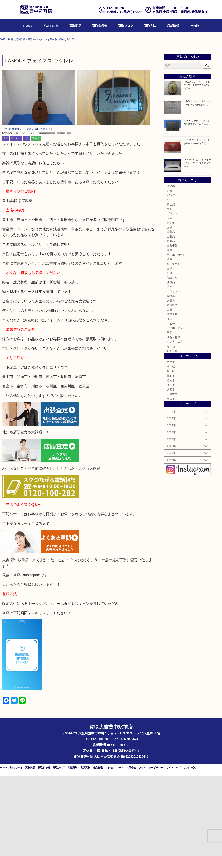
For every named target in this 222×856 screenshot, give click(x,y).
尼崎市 (171, 460)
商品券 (171, 266)
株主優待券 (173, 344)
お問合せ (131, 847)
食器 (169, 330)
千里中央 (172, 474)
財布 (169, 270)
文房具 (171, 380)
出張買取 (85, 847)
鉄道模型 (172, 385)
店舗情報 (173, 26)
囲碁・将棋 (173, 417)
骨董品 (171, 311)
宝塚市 (171, 478)
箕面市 (171, 455)
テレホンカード (176, 334)
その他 (194, 26)
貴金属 (171, 284)
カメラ (171, 302)
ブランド (172, 293)
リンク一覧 (189, 847)
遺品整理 (98, 847)
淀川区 (171, 451)
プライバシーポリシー (151, 847)
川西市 (171, 469)
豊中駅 (171, 446)
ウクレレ (16, 218)
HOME (27, 26)
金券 (169, 339)
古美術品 (172, 325)
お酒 (169, 307)
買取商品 (75, 26)
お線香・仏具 (175, 421)
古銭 (169, 348)
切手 (169, 412)
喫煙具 (171, 375)
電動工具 (172, 394)
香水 (169, 366)
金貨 (169, 353)
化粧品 (171, 362)
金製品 (171, 316)
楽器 (26, 218)
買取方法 (150, 26)
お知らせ (172, 430)
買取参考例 (99, 26)
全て (5, 218)
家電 (169, 389)
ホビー (171, 403)
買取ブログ (125, 26)
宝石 (169, 289)
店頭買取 (72, 847)
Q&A (121, 847)
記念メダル (173, 357)
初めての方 (50, 26)
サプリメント (175, 371)
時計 (169, 298)
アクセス (110, 847)
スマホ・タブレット (179, 408)
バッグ (171, 275)
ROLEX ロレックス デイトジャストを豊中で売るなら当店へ (197, 165)
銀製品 (171, 321)
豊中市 (36, 218)
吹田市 (171, 465)
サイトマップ (173, 847)
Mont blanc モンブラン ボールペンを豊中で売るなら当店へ (197, 242)
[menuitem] (28, 25)
